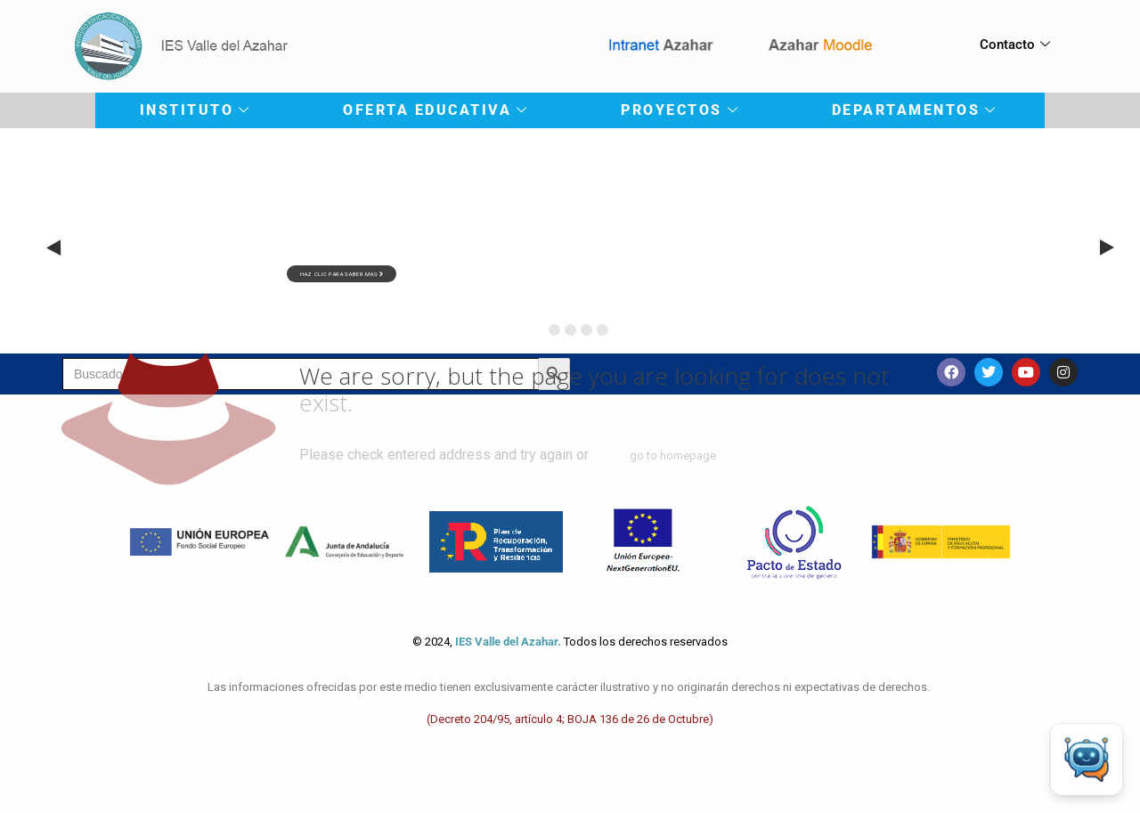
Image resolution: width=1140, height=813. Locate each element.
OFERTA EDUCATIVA (434, 110)
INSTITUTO (194, 110)
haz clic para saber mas (341, 274)
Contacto (1015, 45)
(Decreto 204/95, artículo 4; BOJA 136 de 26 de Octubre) (570, 719)
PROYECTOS (679, 110)
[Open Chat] (1086, 759)
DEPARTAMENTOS (914, 110)
